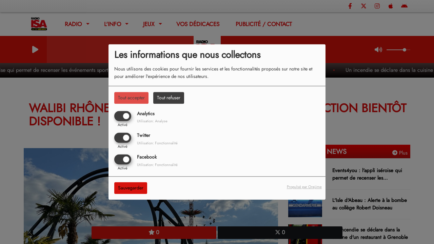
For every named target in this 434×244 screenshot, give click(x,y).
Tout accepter (131, 97)
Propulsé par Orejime (304, 187)
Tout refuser (168, 97)
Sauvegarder (130, 188)
